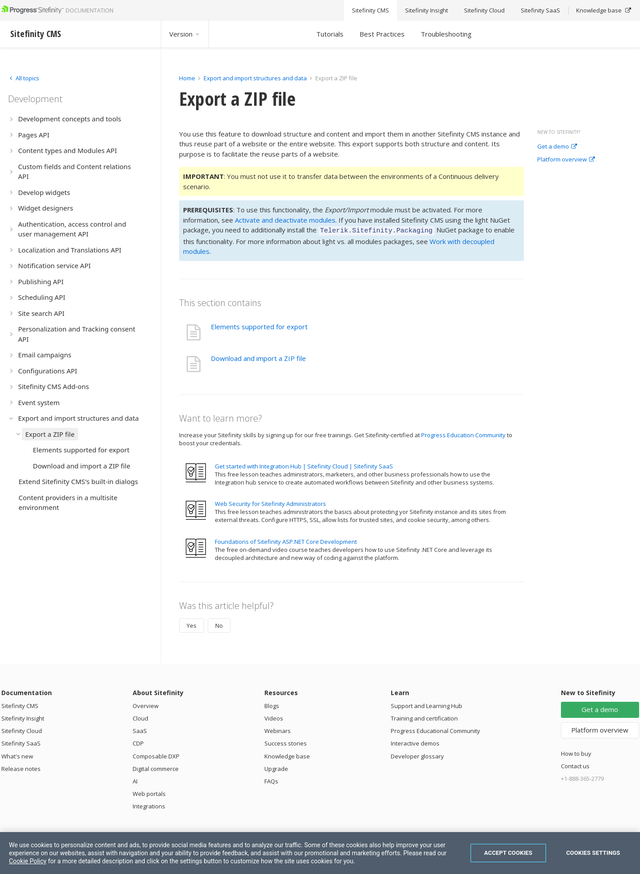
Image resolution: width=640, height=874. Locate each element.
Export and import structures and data (255, 78)
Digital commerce (156, 767)
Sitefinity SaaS (21, 742)
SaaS (140, 729)
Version (185, 33)
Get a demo (557, 146)
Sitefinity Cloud (21, 729)
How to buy (576, 752)
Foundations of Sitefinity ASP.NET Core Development (286, 540)
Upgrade (276, 767)
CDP (138, 742)
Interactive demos (415, 742)
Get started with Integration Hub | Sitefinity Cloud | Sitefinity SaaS (304, 465)
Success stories (285, 742)
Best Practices (382, 33)
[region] (320, 853)
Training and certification (424, 717)
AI (135, 780)
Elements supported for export (259, 325)
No (219, 624)
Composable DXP (156, 755)
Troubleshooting (446, 33)
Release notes (21, 767)
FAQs (271, 780)
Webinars (277, 729)
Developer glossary (417, 755)
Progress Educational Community (435, 729)
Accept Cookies (508, 852)
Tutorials (329, 33)
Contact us (575, 765)
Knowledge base (287, 755)
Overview (146, 704)
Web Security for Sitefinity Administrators (270, 502)
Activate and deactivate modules (285, 219)
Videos (273, 717)
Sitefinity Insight (22, 717)
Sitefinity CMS (19, 704)
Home (187, 78)
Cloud (140, 717)
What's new (17, 755)
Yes (192, 624)
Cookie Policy (27, 861)
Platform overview (566, 159)
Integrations (149, 805)
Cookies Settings (593, 852)
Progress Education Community (463, 434)
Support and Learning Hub (426, 704)
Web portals (149, 792)
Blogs (271, 704)
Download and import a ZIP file (258, 356)
